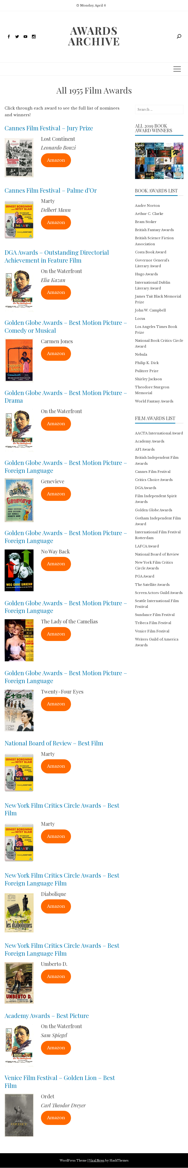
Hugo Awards (146, 274)
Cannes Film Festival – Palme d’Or (51, 190)
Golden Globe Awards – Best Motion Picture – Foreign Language (66, 466)
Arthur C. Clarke (149, 214)
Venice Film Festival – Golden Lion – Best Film (60, 1082)
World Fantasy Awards (154, 401)
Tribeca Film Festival (153, 623)
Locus (140, 319)
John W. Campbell (150, 310)
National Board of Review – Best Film (54, 743)
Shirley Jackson (148, 379)
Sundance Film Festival (155, 615)
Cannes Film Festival (152, 472)
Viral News (97, 1160)
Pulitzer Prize (146, 371)
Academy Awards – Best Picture (47, 1015)
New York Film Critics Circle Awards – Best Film (62, 809)
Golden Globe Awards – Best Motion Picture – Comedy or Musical (66, 326)
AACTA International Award (159, 433)
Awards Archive (94, 35)
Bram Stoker (146, 222)
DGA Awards (145, 488)
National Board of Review (157, 554)
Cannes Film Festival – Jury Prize (49, 128)
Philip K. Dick (147, 363)
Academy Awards (149, 441)
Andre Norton (147, 206)
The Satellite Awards (152, 585)
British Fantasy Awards (154, 230)
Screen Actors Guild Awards (159, 593)
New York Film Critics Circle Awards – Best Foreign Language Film (62, 879)
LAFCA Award (147, 546)
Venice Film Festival (152, 631)
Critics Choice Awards (154, 480)
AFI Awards (145, 449)
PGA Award (144, 576)
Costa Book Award (150, 252)
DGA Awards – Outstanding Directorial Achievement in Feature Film (57, 256)
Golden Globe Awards (153, 510)
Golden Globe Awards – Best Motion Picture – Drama (66, 397)
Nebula (141, 354)
